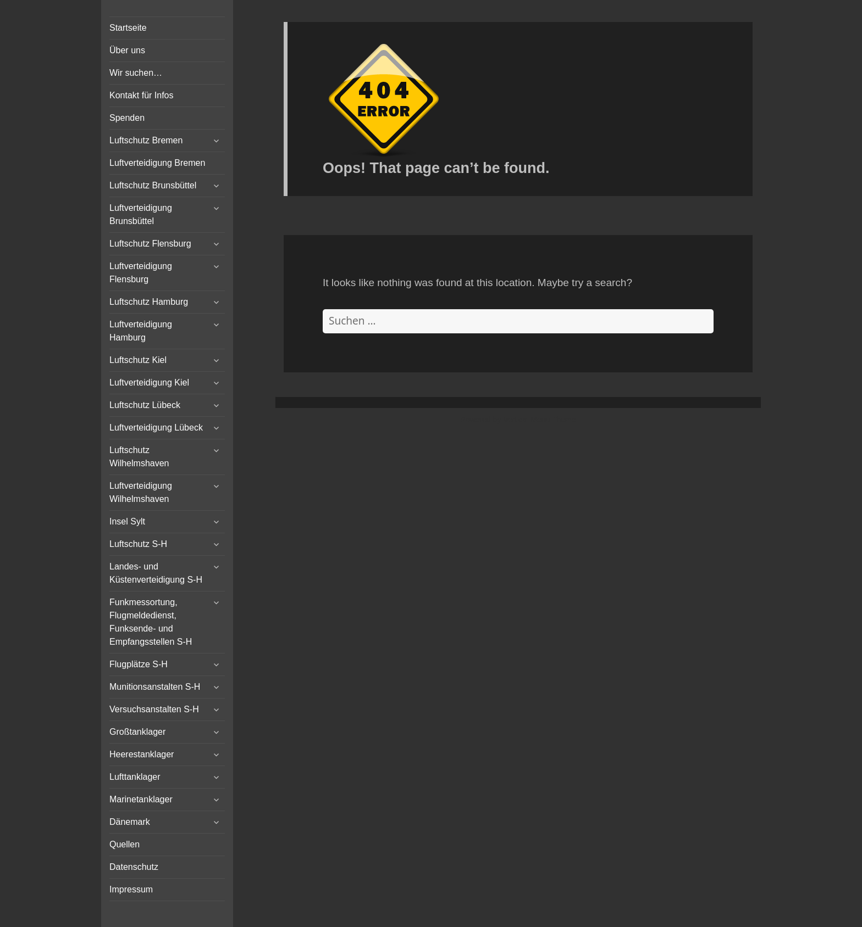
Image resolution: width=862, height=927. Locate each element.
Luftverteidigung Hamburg (140, 331)
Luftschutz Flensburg (150, 243)
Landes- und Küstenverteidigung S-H (155, 573)
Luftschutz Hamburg (148, 301)
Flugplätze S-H (138, 664)
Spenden (127, 117)
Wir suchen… (135, 72)
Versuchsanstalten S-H (154, 709)
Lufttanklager (135, 776)
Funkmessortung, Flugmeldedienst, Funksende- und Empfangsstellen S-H (150, 621)
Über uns (127, 50)
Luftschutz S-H (138, 544)
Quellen (124, 844)
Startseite (128, 27)
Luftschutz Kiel (138, 360)
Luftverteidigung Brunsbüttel (140, 214)
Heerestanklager (141, 754)
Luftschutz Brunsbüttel (152, 185)
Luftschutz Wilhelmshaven (139, 456)
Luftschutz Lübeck (144, 405)
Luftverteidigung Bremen (157, 162)
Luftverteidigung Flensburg (140, 272)
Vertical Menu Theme (539, 419)
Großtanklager (137, 731)
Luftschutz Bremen (146, 140)
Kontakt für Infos (141, 95)
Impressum (131, 889)
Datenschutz (133, 867)
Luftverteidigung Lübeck (156, 427)
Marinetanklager (141, 799)
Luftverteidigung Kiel (149, 382)
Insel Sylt (127, 521)
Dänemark (129, 822)
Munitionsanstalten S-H (154, 686)
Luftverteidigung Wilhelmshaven (140, 492)
